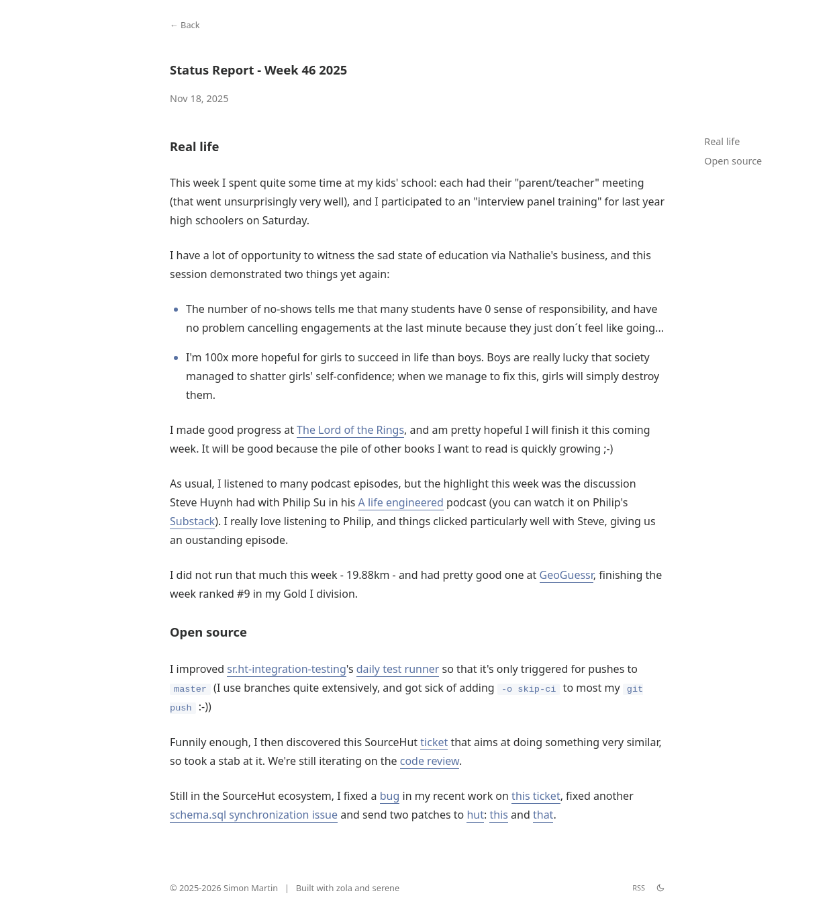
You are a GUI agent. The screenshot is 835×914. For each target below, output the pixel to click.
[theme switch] (660, 888)
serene (386, 888)
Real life (722, 141)
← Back (185, 25)
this (498, 814)
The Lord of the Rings (350, 429)
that (543, 814)
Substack (192, 521)
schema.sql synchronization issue (254, 814)
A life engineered (401, 502)
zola (344, 888)
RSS (638, 887)
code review (429, 760)
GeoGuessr (566, 574)
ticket (434, 742)
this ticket (535, 795)
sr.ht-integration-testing (286, 668)
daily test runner (398, 668)
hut (475, 814)
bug (390, 795)
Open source (733, 160)
